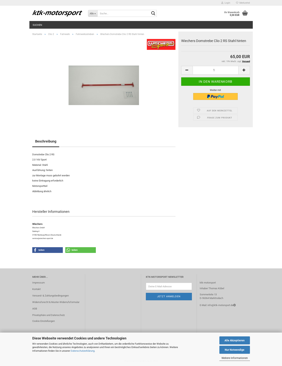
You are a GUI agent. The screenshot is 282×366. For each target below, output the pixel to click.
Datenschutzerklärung (83, 350)
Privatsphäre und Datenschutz (48, 315)
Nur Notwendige (234, 349)
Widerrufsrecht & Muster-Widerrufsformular (55, 302)
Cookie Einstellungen (43, 321)
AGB (34, 308)
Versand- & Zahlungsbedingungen (50, 295)
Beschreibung (45, 141)
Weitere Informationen (234, 358)
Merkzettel (243, 3)
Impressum (38, 282)
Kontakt (36, 289)
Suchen (37, 24)
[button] (187, 70)
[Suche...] (92, 13)
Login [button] (225, 3)
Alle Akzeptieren (235, 340)
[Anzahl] (215, 70)
